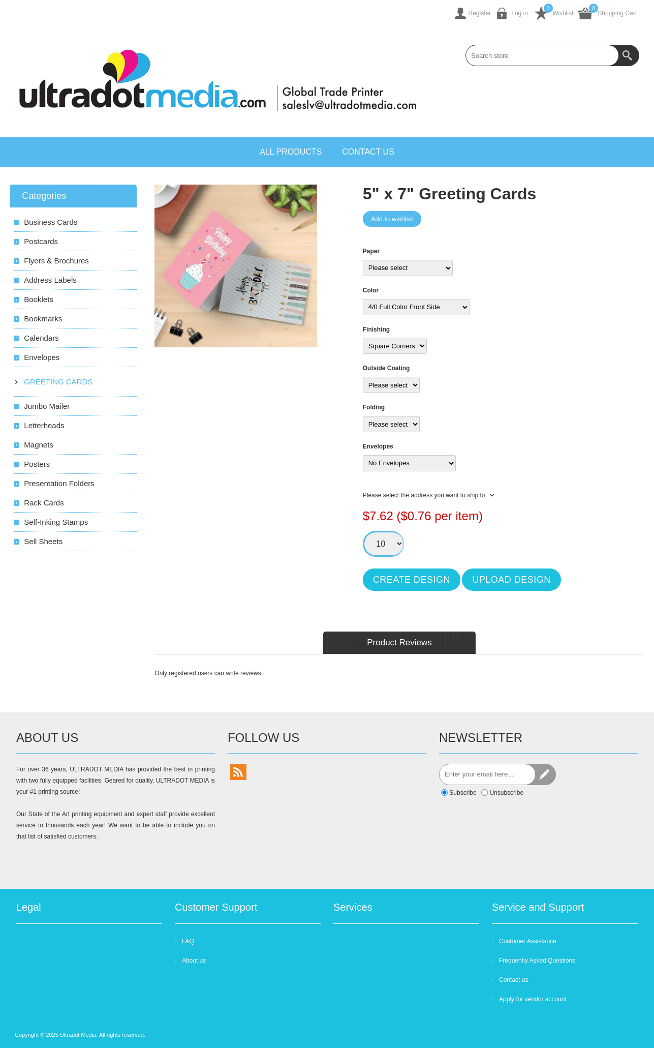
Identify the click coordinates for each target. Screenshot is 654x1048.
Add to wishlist (392, 219)
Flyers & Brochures (56, 260)
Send (545, 774)
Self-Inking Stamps (56, 522)
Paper (371, 251)
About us (194, 960)
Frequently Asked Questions (537, 960)
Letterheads (44, 425)
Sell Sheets (43, 541)
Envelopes (378, 446)
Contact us (513, 979)
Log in (519, 13)
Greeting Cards (58, 381)
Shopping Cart (617, 13)
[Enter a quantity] (383, 543)
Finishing (376, 329)
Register (480, 13)
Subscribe (462, 792)
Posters (37, 464)
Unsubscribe (506, 792)
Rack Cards (44, 502)
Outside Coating (386, 368)
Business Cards (50, 222)
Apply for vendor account (533, 999)
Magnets (38, 444)
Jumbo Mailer (47, 406)
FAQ (188, 941)
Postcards (41, 241)
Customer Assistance (527, 941)
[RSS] (238, 772)
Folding (374, 407)
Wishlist (562, 13)
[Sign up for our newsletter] (487, 774)
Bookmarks (43, 318)
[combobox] (542, 55)
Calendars (41, 338)
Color (371, 290)
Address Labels (50, 280)
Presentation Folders (59, 483)
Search (628, 55)
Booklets (38, 299)
